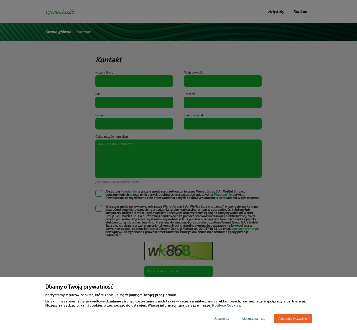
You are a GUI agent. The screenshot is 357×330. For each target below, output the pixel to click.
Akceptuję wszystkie (292, 318)
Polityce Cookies (226, 305)
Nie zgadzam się (253, 318)
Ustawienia (221, 318)
